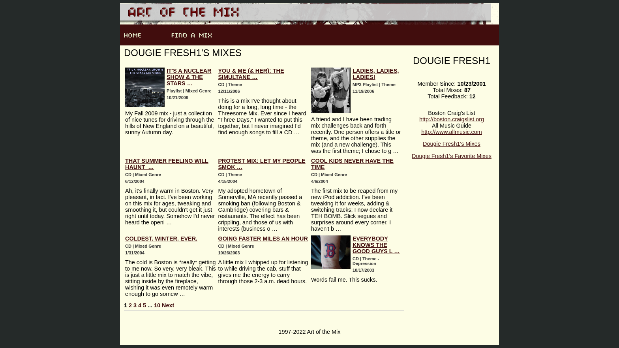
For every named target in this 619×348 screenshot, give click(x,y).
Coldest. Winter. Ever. (161, 238)
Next (168, 305)
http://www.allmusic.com (451, 132)
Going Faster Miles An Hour (263, 238)
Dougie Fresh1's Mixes (451, 144)
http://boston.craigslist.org (451, 119)
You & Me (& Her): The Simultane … (251, 74)
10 (157, 305)
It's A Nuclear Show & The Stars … (189, 77)
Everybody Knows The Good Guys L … (376, 244)
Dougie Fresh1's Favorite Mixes (451, 156)
